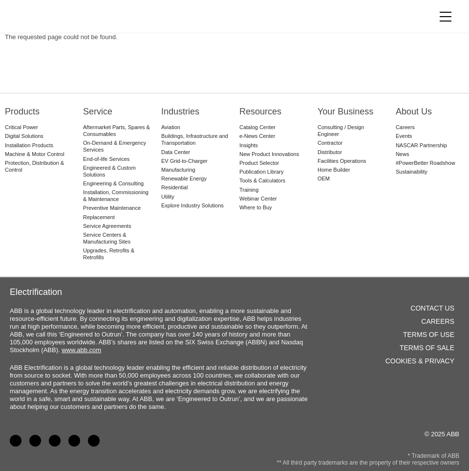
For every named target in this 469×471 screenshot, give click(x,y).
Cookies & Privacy (419, 361)
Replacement (99, 217)
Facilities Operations (342, 161)
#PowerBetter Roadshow (425, 163)
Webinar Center (258, 199)
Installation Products (29, 145)
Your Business (345, 111)
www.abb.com (81, 350)
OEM (324, 178)
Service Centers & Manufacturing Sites (106, 238)
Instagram (94, 441)
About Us (414, 111)
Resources (260, 111)
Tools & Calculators (262, 180)
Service (97, 111)
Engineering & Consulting (113, 183)
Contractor (330, 143)
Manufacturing (178, 170)
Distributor (330, 152)
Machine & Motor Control (34, 154)
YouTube (55, 441)
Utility (167, 197)
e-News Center (257, 136)
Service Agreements (107, 226)
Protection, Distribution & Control (34, 166)
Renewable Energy (184, 178)
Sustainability (411, 172)
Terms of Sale (427, 348)
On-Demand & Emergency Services (114, 146)
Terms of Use (428, 334)
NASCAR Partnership (421, 145)
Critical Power (21, 127)
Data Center (175, 152)
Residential (174, 187)
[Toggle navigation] (445, 17)
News (402, 154)
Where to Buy (255, 207)
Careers (405, 127)
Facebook (15, 441)
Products (22, 111)
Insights (248, 145)
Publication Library (261, 172)
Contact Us (432, 308)
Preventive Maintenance (112, 208)
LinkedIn (35, 441)
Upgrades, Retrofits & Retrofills (108, 253)
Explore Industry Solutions (192, 205)
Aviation (170, 127)
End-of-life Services (106, 159)
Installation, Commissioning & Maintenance (116, 195)
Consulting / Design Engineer (341, 130)
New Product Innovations (269, 154)
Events (404, 136)
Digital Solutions (24, 136)
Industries (180, 111)
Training (248, 190)
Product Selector (259, 163)
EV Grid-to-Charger (184, 161)
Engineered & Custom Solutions (109, 171)
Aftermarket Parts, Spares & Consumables (116, 130)
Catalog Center (257, 127)
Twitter (74, 441)
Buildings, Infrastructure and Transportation (194, 139)
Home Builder (334, 170)
